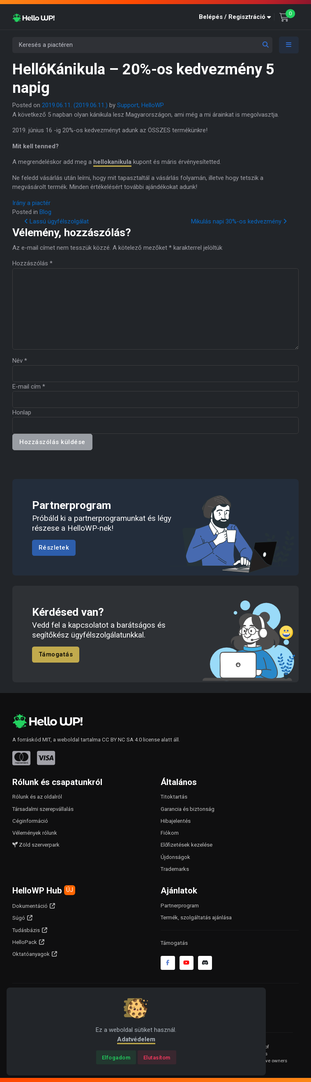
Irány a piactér (31, 203)
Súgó (18, 918)
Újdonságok (175, 857)
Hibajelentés (176, 821)
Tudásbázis (26, 930)
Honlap (21, 412)
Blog (45, 212)
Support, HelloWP (140, 105)
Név (19, 360)
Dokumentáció (30, 906)
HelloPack (24, 942)
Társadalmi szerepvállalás (43, 809)
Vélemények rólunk (34, 833)
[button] (236, 17)
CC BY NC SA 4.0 (122, 740)
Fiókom (170, 833)
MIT (46, 740)
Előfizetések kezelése (186, 845)
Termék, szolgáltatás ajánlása (196, 917)
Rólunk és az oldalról (37, 797)
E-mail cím (28, 386)
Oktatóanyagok (31, 954)
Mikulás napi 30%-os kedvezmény (239, 221)
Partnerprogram (180, 905)
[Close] (116, 1057)
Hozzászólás (32, 263)
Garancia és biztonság (187, 809)
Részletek (54, 547)
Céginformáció (30, 821)
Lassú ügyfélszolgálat (56, 221)
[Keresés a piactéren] (142, 45)
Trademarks (175, 869)
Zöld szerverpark (36, 845)
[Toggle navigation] (289, 45)
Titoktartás (174, 797)
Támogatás (56, 654)
